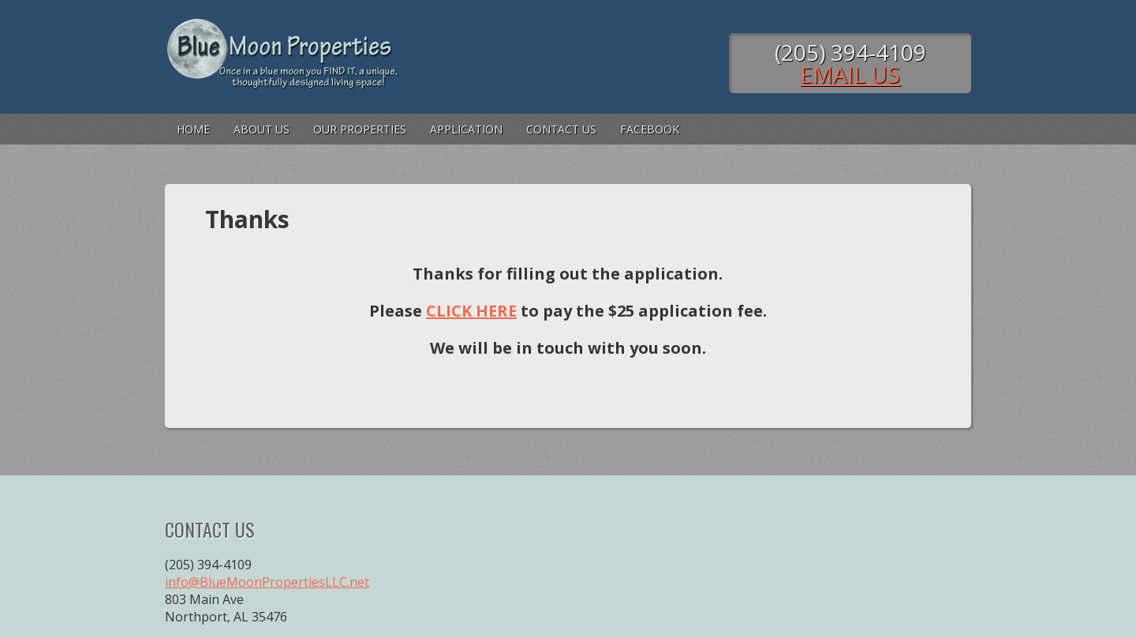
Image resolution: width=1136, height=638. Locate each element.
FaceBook (649, 129)
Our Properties (359, 129)
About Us (262, 129)
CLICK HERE (471, 310)
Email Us (850, 74)
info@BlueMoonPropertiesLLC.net (267, 582)
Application (466, 129)
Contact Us (561, 129)
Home (193, 129)
